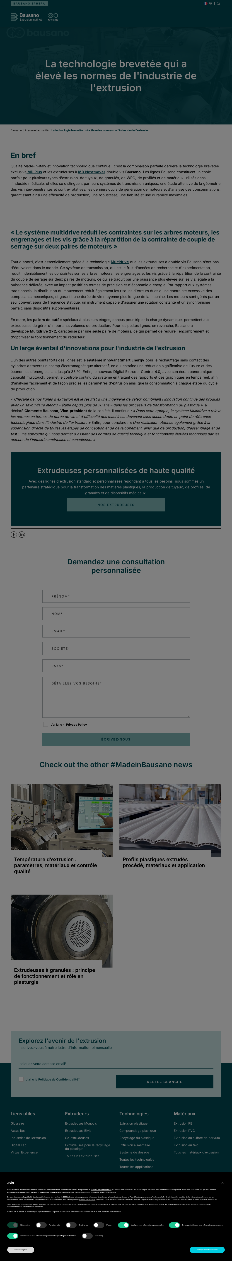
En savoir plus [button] (20, 1250)
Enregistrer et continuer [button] (207, 1250)
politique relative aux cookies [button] (104, 1192)
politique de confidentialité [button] (101, 1190)
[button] (222, 1182)
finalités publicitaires (87, 1199)
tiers (38, 1197)
